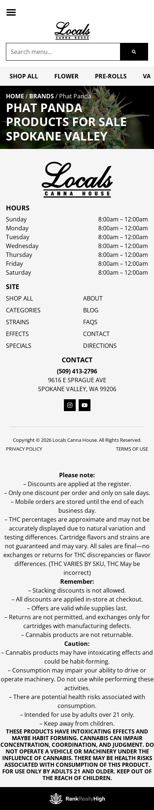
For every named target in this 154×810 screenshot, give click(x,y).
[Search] (134, 51)
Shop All (24, 76)
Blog (91, 310)
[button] (11, 12)
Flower (66, 76)
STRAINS (17, 322)
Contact (96, 334)
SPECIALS (18, 346)
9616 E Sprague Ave (77, 380)
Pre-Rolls (111, 76)
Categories (23, 310)
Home (15, 96)
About (93, 298)
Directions (100, 346)
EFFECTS (17, 334)
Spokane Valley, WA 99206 (77, 389)
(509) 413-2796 (77, 371)
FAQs (90, 322)
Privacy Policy (24, 448)
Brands (41, 96)
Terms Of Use (132, 448)
